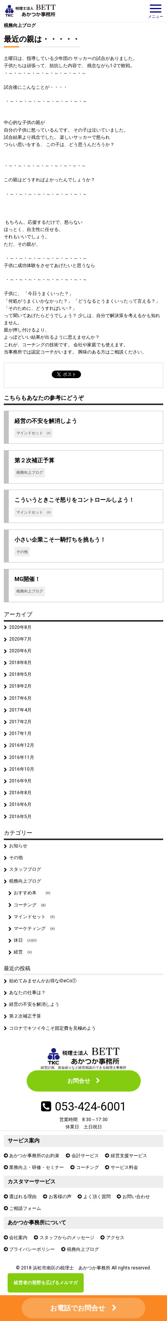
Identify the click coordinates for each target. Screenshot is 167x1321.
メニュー (155, 12)
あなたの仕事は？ (27, 992)
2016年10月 (21, 769)
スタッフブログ (25, 869)
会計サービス (85, 1155)
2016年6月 (20, 804)
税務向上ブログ (20, 25)
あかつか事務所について (37, 1222)
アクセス (115, 1237)
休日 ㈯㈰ (25, 940)
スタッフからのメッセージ (67, 1237)
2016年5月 (20, 816)
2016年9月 (20, 781)
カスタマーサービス (32, 1181)
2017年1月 (20, 733)
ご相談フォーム (25, 1208)
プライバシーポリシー (32, 1249)
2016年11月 (21, 757)
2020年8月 (20, 627)
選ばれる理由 (23, 1196)
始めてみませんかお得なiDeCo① (42, 980)
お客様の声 (60, 1196)
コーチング (87, 1167)
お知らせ (18, 845)
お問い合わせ (136, 1196)
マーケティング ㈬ (34, 928)
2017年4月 (20, 710)
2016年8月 (20, 792)
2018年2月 (20, 686)
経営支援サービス (129, 1155)
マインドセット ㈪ (34, 916)
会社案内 (18, 1237)
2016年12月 (21, 745)
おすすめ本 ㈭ (32, 892)
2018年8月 (20, 662)
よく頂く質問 (97, 1196)
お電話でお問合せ (77, 1308)
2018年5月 (20, 674)
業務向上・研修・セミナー (36, 1167)
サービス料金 (124, 1167)
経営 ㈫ (23, 952)
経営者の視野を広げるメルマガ (46, 1282)
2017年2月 (20, 721)
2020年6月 (20, 650)
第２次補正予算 (25, 1016)
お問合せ (78, 1081)
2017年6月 (20, 698)
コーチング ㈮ (30, 905)
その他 (16, 857)
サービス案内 (24, 1140)
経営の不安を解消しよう (34, 1004)
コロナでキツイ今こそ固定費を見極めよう (52, 1028)
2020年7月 (20, 639)
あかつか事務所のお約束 (34, 1155)
